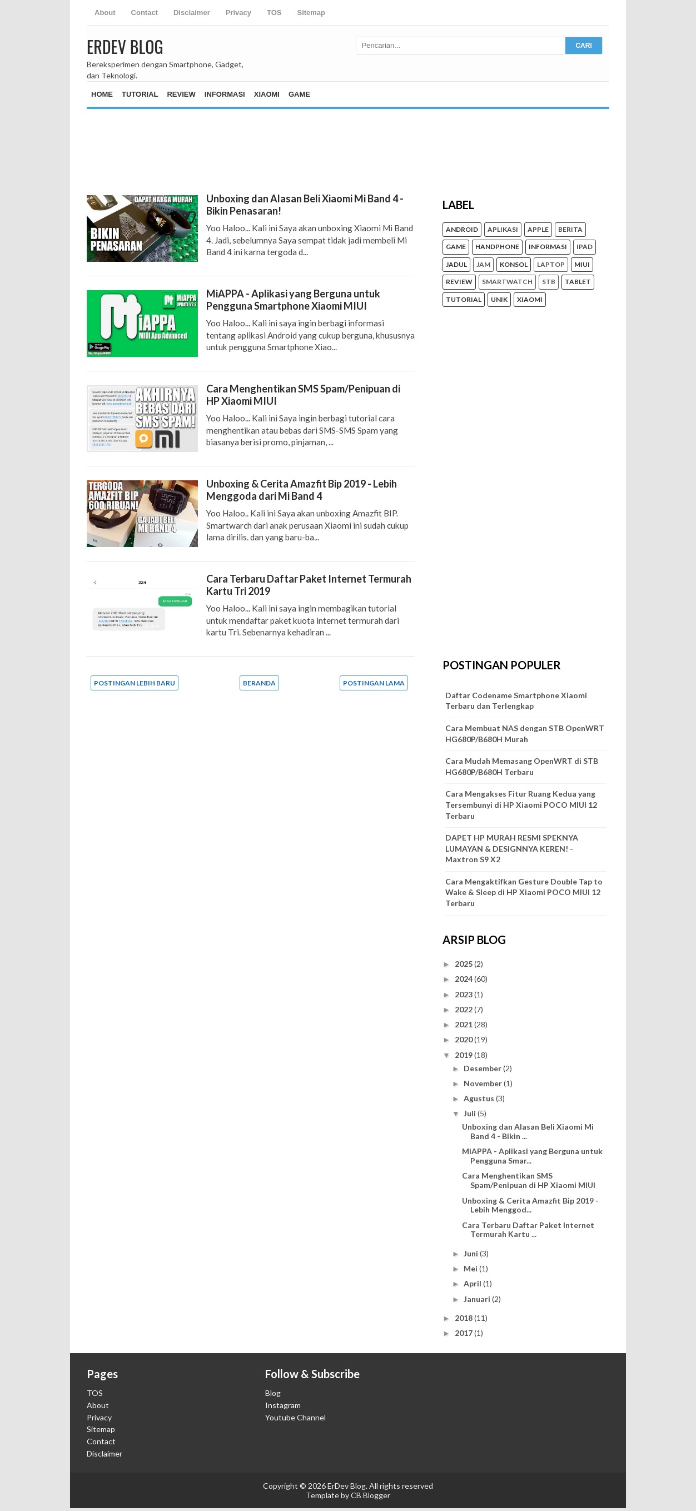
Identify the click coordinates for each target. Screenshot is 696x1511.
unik (499, 300)
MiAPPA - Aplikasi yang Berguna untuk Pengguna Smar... (532, 1155)
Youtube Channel (295, 1417)
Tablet (578, 282)
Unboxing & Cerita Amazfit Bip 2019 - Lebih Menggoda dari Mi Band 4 (301, 490)
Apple (538, 229)
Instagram (283, 1405)
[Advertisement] (348, 142)
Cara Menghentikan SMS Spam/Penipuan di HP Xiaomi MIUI (528, 1180)
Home (102, 94)
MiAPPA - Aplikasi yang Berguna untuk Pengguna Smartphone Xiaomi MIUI (293, 299)
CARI (583, 45)
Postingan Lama (374, 683)
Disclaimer (191, 12)
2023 (464, 994)
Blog (273, 1393)
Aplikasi (503, 229)
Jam (483, 265)
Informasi (225, 94)
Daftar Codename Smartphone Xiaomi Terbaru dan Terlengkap (516, 700)
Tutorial (140, 94)
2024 (464, 978)
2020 (464, 1039)
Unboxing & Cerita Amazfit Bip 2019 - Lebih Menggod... (530, 1205)
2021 (464, 1024)
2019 (464, 1055)
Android (462, 229)
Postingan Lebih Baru (134, 683)
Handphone (497, 247)
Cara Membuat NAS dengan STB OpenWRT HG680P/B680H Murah (524, 733)
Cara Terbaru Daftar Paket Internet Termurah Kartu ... (528, 1229)
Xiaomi (267, 94)
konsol (514, 265)
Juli (471, 1113)
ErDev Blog (125, 46)
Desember (483, 1068)
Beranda (259, 683)
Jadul (456, 265)
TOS (274, 12)
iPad (584, 247)
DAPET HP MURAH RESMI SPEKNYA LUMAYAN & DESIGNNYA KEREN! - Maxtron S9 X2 (511, 848)
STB (548, 282)
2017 (464, 1333)
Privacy (238, 12)
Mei (471, 1268)
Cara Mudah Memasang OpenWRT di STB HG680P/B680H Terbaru (521, 766)
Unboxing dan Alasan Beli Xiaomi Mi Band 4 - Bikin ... (528, 1131)
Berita (570, 229)
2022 (464, 1009)
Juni (472, 1253)
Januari (478, 1299)
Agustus (480, 1098)
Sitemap (311, 12)
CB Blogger (370, 1495)
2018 (464, 1318)
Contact (144, 12)
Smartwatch (507, 282)
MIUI (582, 265)
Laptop (551, 265)
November (484, 1083)
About (105, 12)
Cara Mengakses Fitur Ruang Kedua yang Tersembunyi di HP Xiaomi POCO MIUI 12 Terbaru (521, 804)
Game (299, 94)
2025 (464, 963)
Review (181, 94)
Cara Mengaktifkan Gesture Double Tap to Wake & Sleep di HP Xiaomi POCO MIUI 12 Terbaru (524, 892)
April (473, 1283)
